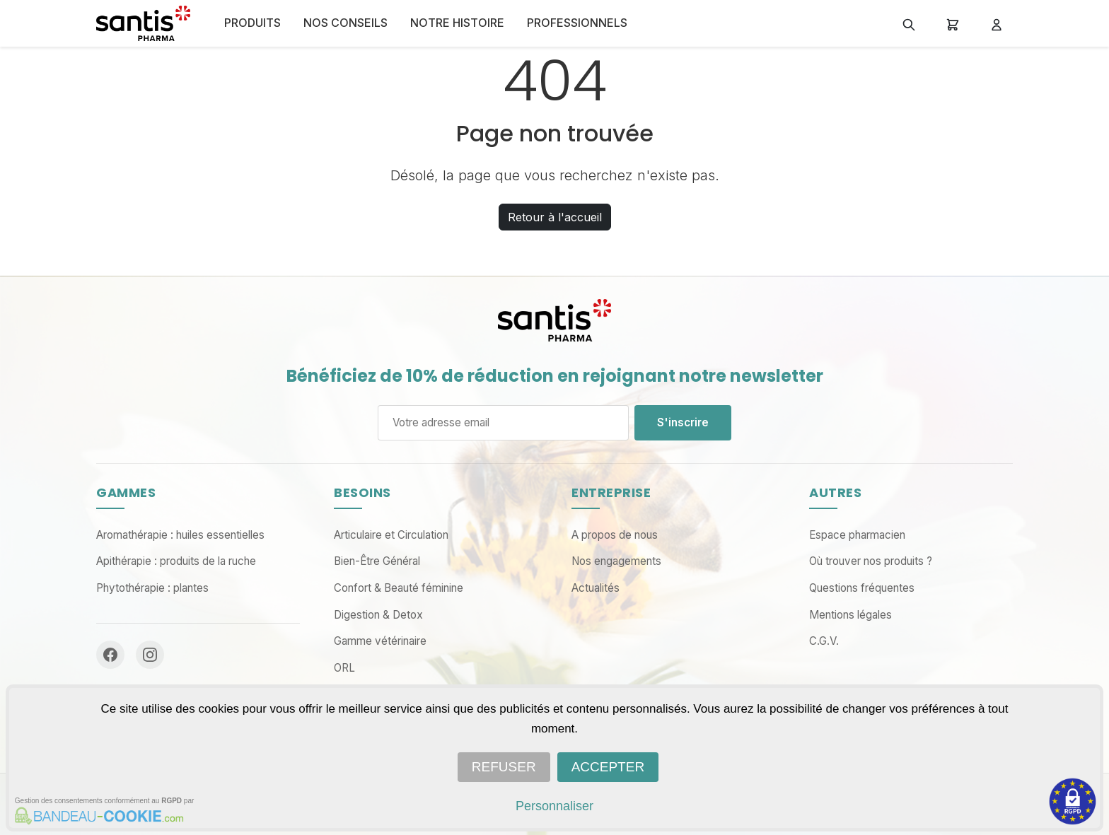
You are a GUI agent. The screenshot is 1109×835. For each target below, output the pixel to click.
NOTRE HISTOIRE (457, 23)
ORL (344, 668)
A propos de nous (614, 535)
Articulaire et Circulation (391, 535)
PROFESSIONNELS (577, 23)
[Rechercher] (909, 23)
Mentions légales (850, 614)
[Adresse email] (503, 422)
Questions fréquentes (862, 588)
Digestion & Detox (378, 614)
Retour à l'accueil (555, 217)
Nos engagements (616, 561)
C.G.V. (824, 641)
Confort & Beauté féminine (398, 588)
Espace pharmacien (857, 535)
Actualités (595, 588)
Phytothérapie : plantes (152, 588)
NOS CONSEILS (345, 23)
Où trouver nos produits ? (870, 561)
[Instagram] (150, 655)
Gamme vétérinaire (380, 641)
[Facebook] (110, 655)
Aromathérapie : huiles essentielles (180, 535)
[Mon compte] (996, 23)
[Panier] (952, 23)
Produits (252, 23)
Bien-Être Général (377, 561)
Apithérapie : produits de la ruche (176, 561)
